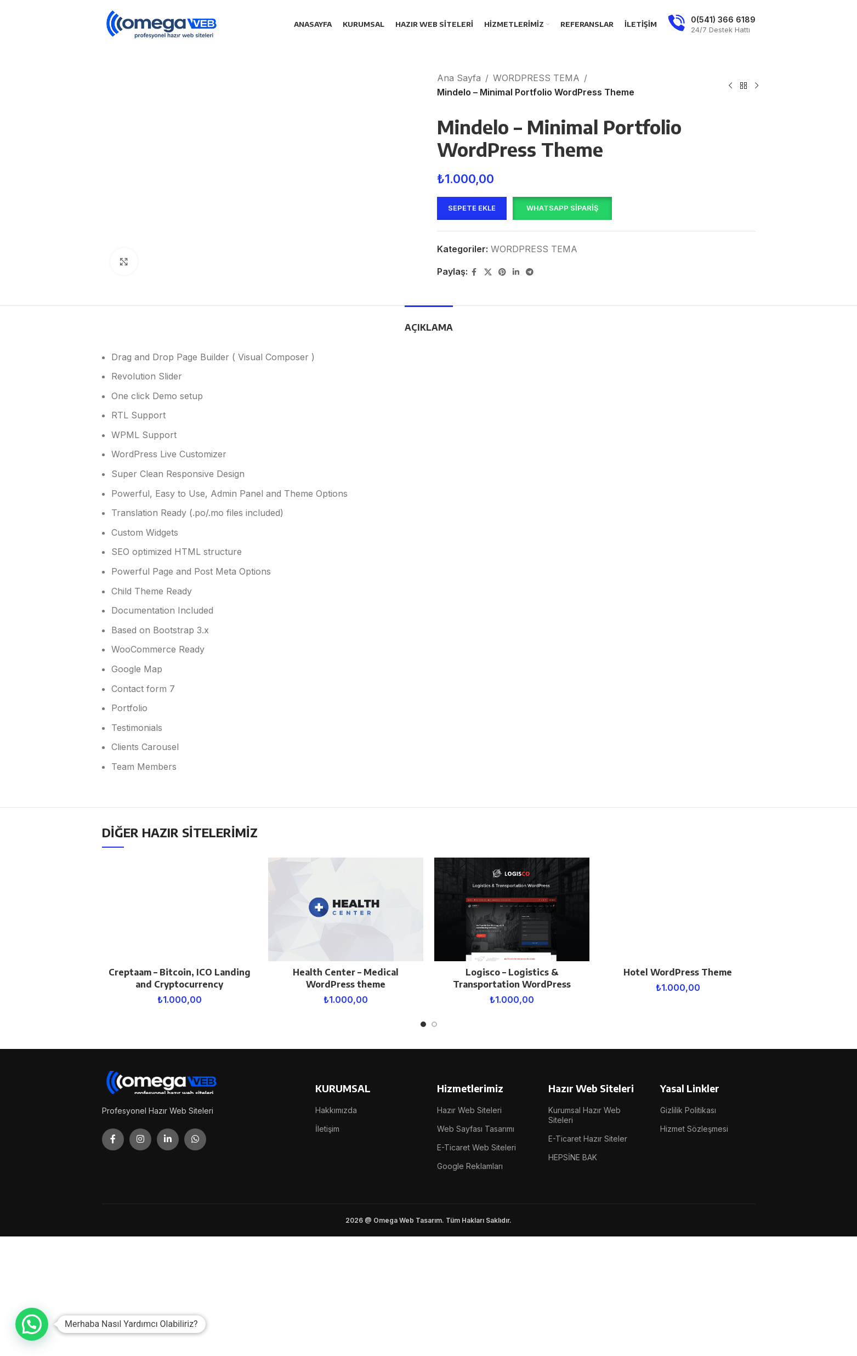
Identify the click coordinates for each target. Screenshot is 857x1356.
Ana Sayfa (459, 77)
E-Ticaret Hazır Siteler (587, 1138)
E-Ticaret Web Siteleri (476, 1147)
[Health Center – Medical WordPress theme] (345, 909)
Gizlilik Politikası (688, 1110)
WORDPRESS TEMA (536, 77)
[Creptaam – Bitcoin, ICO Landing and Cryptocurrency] (179, 909)
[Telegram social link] (530, 272)
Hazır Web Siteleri (469, 1110)
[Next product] (756, 85)
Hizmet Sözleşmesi (694, 1128)
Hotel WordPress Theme (677, 972)
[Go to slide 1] (423, 1024)
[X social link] (488, 272)
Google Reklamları (470, 1166)
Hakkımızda (336, 1110)
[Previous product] (730, 85)
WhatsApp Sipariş (562, 207)
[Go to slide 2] (434, 1024)
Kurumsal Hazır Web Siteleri (584, 1115)
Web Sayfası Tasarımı (475, 1128)
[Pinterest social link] (502, 272)
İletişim (327, 1128)
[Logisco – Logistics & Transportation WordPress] (511, 909)
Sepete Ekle (472, 207)
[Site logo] (162, 23)
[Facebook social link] (474, 272)
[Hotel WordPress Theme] (678, 909)
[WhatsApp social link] (195, 1139)
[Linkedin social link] (516, 272)
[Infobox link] (712, 25)
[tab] (429, 322)
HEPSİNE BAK (572, 1157)
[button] (562, 208)
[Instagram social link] (140, 1139)
